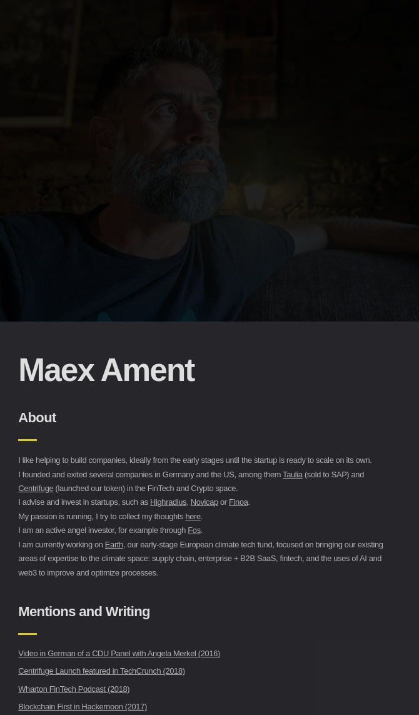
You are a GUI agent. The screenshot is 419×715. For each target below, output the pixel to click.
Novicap (204, 502)
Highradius (168, 502)
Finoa (238, 502)
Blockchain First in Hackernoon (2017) (82, 706)
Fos (194, 530)
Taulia (293, 474)
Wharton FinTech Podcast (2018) (73, 689)
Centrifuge (35, 488)
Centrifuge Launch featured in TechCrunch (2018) (101, 671)
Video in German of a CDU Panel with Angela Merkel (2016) (119, 653)
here (192, 516)
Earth (114, 544)
